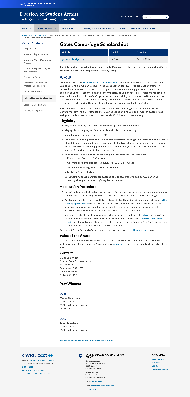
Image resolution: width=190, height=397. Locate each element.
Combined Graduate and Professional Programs (35, 84)
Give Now (155, 363)
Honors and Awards (33, 91)
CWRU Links (158, 355)
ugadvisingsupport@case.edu (102, 385)
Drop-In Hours (30, 48)
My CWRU (125, 16)
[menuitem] (27, 28)
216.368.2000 (27, 367)
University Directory (160, 369)
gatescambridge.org (73, 59)
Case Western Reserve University (41, 360)
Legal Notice (27, 370)
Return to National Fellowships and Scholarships (86, 340)
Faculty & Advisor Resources (100, 28)
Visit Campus (157, 366)
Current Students (48, 28)
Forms (123, 28)
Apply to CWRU (158, 359)
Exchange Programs (33, 110)
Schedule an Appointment (143, 28)
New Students (71, 28)
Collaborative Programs (35, 104)
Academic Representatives (37, 54)
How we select (141, 230)
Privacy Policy (39, 370)
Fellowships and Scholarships (38, 98)
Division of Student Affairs (49, 14)
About (28, 28)
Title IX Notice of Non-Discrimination (37, 374)
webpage (117, 243)
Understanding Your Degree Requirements (37, 70)
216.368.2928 (96, 381)
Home (24, 35)
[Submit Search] (166, 17)
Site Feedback (90, 390)
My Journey (134, 16)
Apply (146, 215)
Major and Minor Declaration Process (37, 61)
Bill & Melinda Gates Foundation (100, 82)
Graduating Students (34, 77)
